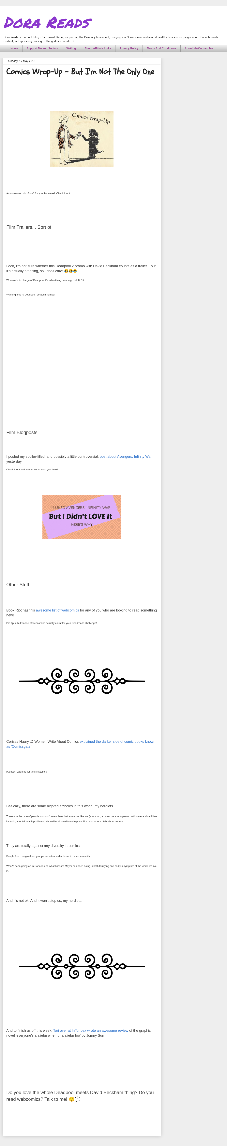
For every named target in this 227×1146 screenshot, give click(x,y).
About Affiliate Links (97, 48)
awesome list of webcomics (57, 610)
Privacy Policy (129, 48)
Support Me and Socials (42, 48)
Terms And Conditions (161, 48)
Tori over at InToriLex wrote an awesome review (90, 1031)
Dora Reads (46, 21)
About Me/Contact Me (199, 48)
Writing (71, 48)
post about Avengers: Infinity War (126, 457)
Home (14, 48)
